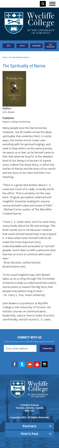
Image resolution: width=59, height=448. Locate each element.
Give (8, 46)
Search (43, 4)
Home (5, 57)
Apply (22, 46)
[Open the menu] (52, 4)
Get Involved (50, 46)
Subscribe (36, 46)
